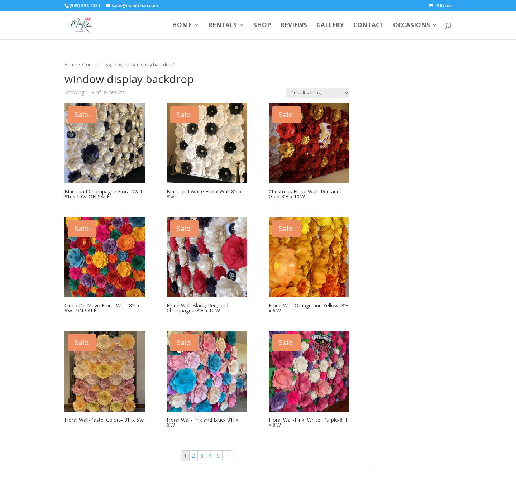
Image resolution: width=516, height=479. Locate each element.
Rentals (222, 26)
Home (182, 26)
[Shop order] (317, 93)
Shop (262, 26)
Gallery (330, 26)
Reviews (293, 26)
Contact (368, 26)
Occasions (411, 26)
